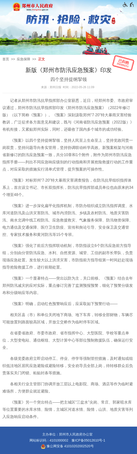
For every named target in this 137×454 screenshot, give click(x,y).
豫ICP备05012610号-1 (88, 440)
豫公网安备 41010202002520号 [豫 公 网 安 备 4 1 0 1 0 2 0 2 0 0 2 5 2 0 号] (67, 446)
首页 (5, 59)
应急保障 (23, 59)
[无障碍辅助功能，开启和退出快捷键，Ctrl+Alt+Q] (128, 4)
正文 (41, 59)
